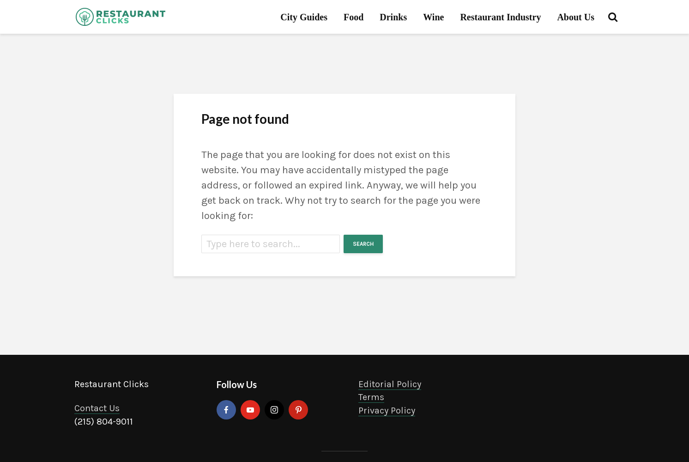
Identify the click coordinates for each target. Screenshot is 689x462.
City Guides (303, 17)
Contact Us (97, 408)
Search (363, 244)
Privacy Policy (386, 410)
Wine (433, 17)
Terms (371, 397)
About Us (575, 17)
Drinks (393, 17)
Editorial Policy (389, 384)
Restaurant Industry (500, 17)
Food (353, 17)
